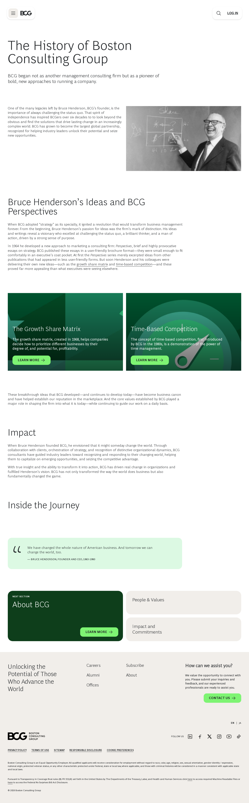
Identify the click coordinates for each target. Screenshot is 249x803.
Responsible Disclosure (85, 750)
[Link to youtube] (228, 737)
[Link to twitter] (209, 737)
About (131, 675)
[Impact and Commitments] (212, 629)
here (190, 779)
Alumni (93, 675)
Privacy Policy (17, 750)
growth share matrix (92, 264)
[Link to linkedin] (190, 737)
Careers (94, 665)
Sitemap (59, 750)
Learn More (31, 360)
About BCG (30, 604)
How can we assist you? (208, 665)
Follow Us (177, 736)
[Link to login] (232, 14)
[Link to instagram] (219, 737)
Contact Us (222, 698)
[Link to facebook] (199, 737)
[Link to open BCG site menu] (14, 14)
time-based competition (134, 264)
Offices (93, 685)
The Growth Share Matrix (46, 328)
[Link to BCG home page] (27, 14)
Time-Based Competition (164, 328)
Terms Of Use (40, 750)
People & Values (148, 599)
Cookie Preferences (120, 750)
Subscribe (135, 665)
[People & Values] (212, 603)
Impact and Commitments (147, 629)
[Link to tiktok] (238, 737)
